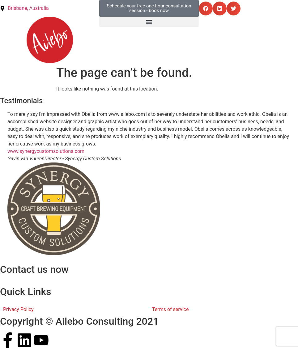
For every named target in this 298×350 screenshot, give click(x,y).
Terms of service (170, 309)
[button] (206, 8)
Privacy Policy (18, 309)
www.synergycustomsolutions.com (45, 151)
